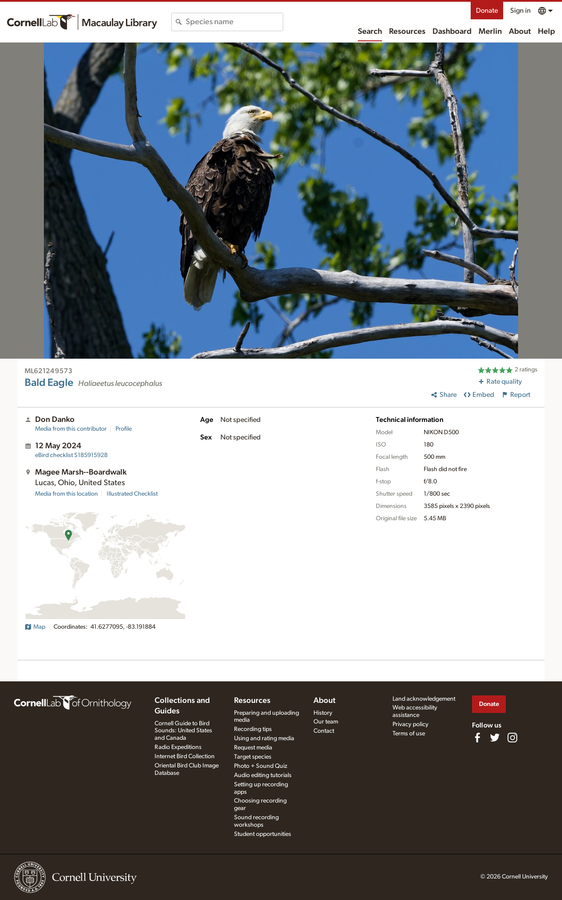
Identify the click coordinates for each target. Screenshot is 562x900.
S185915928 (71, 455)
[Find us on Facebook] (477, 737)
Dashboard (452, 32)
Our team (325, 722)
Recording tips (253, 729)
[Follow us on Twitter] (495, 737)
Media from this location (66, 494)
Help (546, 32)
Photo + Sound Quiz (260, 766)
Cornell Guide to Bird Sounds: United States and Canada (183, 731)
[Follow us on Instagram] (512, 737)
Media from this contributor (71, 429)
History (322, 713)
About (520, 32)
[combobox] (234, 22)
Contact (323, 731)
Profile (123, 429)
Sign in (520, 10)
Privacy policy (411, 724)
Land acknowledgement (424, 699)
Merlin (490, 32)
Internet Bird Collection (185, 756)
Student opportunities (262, 834)
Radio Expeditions (178, 747)
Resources (407, 32)
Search (370, 32)
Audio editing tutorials (263, 775)
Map (35, 627)
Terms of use (409, 734)
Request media (253, 748)
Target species (252, 757)
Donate (487, 10)
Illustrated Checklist (132, 494)
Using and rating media (264, 738)
